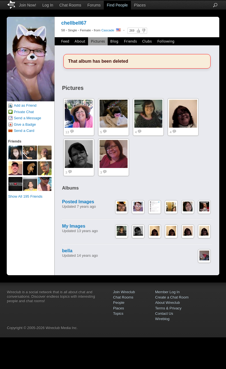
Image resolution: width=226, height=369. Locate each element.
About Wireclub (167, 302)
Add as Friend (25, 105)
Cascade (107, 30)
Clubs (147, 41)
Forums (93, 5)
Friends (130, 41)
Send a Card (24, 131)
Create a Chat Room (171, 297)
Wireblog (162, 319)
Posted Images (78, 201)
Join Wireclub (124, 292)
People (118, 302)
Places (140, 5)
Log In (47, 5)
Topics (118, 313)
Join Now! (27, 5)
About (80, 41)
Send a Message (27, 118)
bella (67, 250)
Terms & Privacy (168, 308)
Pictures (98, 41)
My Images (73, 225)
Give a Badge (25, 124)
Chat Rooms (70, 5)
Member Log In (167, 292)
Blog (114, 41)
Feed (65, 41)
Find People (117, 5)
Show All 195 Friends (25, 196)
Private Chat (24, 112)
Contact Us (164, 313)
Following (165, 41)
